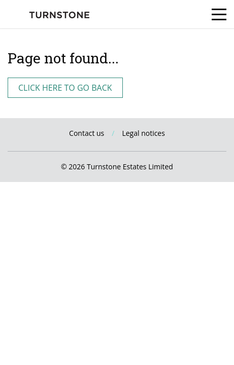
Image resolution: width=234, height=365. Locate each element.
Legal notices (143, 133)
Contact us (86, 133)
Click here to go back (65, 87)
